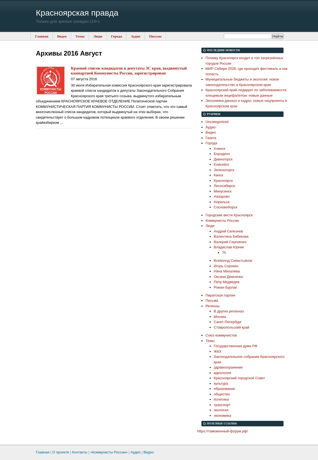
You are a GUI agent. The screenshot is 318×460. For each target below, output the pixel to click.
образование (224, 389)
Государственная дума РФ (235, 346)
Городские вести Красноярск (229, 215)
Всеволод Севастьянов (233, 260)
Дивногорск (223, 159)
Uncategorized (217, 122)
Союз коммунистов (221, 335)
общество (222, 394)
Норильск (222, 202)
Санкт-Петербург (228, 322)
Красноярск (223, 181)
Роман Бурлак (225, 287)
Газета (211, 138)
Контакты (79, 452)
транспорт (222, 405)
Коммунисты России (222, 221)
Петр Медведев (226, 282)
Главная (41, 36)
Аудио (135, 36)
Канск (218, 175)
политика (221, 399)
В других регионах (229, 311)
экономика (222, 415)
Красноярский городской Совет (239, 378)
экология (221, 410)
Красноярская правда (77, 12)
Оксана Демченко (228, 277)
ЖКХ (217, 351)
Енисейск (221, 164)
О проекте (60, 452)
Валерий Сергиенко (230, 242)
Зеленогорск (224, 170)
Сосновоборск (225, 207)
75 (224, 253)
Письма (155, 36)
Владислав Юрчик (229, 247)
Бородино (222, 154)
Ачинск (219, 148)
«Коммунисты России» (109, 452)
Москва (220, 317)
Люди (97, 36)
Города (116, 36)
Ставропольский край (231, 327)
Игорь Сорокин (226, 266)
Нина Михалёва (227, 271)
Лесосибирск (224, 186)
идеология (222, 373)
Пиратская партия (220, 295)
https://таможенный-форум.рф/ (222, 431)
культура (221, 383)
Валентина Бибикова (231, 236)
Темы (80, 36)
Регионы (212, 306)
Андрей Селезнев (228, 231)
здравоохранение (228, 367)
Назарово (222, 196)
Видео (62, 36)
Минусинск (223, 191)
